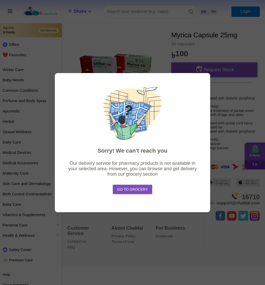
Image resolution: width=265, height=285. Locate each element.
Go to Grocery (132, 189)
